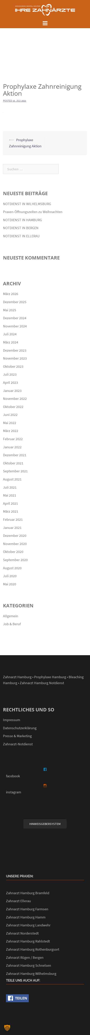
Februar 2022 (13, 439)
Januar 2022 (12, 447)
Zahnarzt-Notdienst (18, 744)
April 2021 (10, 503)
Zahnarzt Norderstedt (22, 933)
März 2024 (10, 342)
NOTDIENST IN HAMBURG (22, 220)
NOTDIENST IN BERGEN (21, 228)
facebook (13, 776)
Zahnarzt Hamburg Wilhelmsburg (31, 973)
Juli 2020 (10, 576)
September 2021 (15, 471)
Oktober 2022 (13, 406)
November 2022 (15, 398)
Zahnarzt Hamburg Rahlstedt (28, 941)
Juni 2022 (10, 414)
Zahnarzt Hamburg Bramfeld (27, 893)
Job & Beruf (12, 624)
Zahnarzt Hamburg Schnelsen (28, 965)
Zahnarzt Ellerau (18, 901)
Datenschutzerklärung (20, 728)
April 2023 (10, 382)
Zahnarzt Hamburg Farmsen (27, 909)
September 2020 (15, 560)
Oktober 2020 (13, 551)
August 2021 (12, 479)
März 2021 (10, 511)
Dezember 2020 (14, 535)
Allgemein (10, 616)
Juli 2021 (10, 487)
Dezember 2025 (14, 302)
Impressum (11, 720)
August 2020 (12, 568)
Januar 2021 (12, 527)
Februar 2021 (13, 519)
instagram (13, 792)
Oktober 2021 (13, 463)
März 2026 (10, 293)
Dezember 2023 (14, 350)
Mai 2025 (9, 310)
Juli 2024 (10, 334)
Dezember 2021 (14, 455)
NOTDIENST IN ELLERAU (21, 236)
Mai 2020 (9, 584)
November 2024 (15, 326)
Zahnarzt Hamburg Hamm (25, 917)
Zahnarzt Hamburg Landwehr (28, 925)
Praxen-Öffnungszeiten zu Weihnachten (32, 211)
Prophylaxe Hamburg (50, 677)
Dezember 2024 (14, 318)
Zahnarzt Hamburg (17, 677)
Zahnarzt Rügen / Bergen (25, 957)
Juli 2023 (10, 374)
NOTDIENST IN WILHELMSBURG (27, 204)
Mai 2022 (9, 423)
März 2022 (10, 430)
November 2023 (15, 358)
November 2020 (15, 543)
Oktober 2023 (13, 366)
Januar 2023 (12, 390)
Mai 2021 (9, 495)
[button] (7, 1028)
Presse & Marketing (17, 736)
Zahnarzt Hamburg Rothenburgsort (32, 949)
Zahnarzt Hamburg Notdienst (42, 683)
